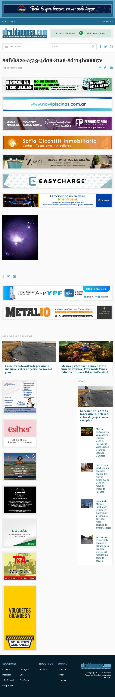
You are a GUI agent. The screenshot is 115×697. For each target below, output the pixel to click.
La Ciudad (6, 669)
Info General (8, 680)
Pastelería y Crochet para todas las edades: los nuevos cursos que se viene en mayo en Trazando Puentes (102, 478)
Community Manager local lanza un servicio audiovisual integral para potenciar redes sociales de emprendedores (103, 514)
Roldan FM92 (8, 22)
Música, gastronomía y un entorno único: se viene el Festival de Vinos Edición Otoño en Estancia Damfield (102, 442)
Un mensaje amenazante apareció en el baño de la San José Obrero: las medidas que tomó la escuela (102, 548)
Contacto (107, 22)
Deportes (6, 674)
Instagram (62, 680)
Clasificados (25, 680)
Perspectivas (8, 685)
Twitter (61, 674)
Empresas (24, 674)
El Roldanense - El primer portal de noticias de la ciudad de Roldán (24, 33)
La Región (24, 669)
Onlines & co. (105, 677)
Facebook (62, 669)
